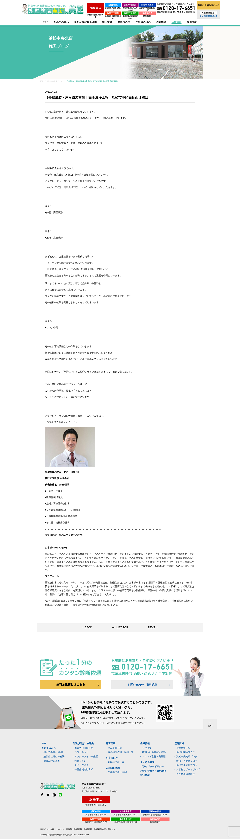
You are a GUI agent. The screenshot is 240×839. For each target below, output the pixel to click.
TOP (45, 22)
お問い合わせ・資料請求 (142, 684)
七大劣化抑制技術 (83, 747)
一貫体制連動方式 (83, 769)
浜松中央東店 (122, 5)
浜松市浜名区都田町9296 (121, 14)
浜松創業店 (100, 5)
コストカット (81, 752)
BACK (88, 627)
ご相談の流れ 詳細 (117, 772)
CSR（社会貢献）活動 (154, 752)
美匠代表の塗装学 (185, 773)
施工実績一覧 (115, 747)
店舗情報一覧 (183, 747)
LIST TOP (122, 627)
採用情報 (145, 775)
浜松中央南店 (100, 11)
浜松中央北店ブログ (186, 760)
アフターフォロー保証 (86, 756)
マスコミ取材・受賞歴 (154, 756)
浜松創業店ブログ (185, 752)
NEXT (151, 627)
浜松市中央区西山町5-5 (99, 8)
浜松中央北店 (122, 11)
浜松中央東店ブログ (186, 765)
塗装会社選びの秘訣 (54, 756)
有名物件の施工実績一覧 (121, 752)
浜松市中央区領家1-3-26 (100, 14)
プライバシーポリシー (152, 766)
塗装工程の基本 (52, 760)
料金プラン (80, 760)
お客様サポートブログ (188, 769)
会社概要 (147, 747)
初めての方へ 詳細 (53, 752)
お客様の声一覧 (116, 762)
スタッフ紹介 (81, 765)
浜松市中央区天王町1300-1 (122, 8)
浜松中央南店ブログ (186, 756)
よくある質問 (147, 762)
